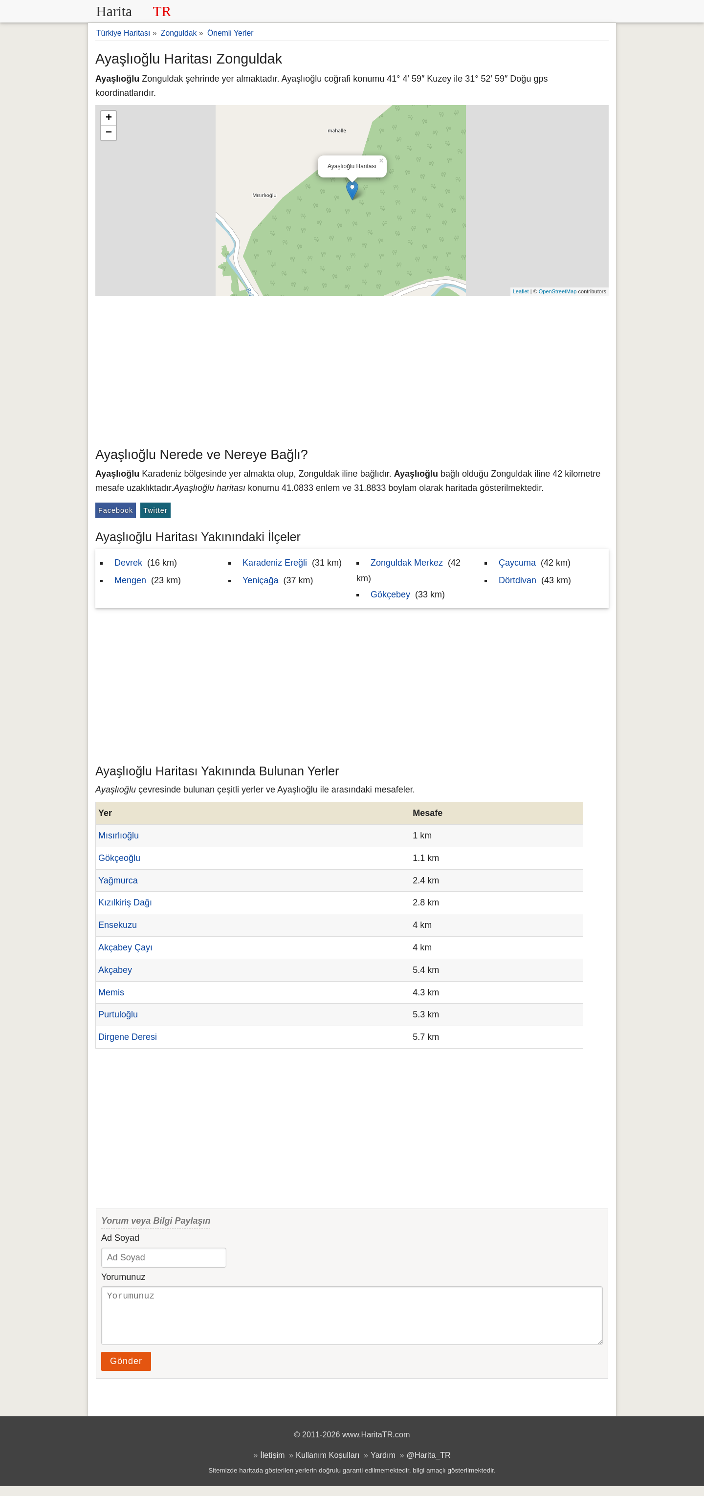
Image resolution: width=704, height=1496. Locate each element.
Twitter (155, 510)
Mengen (130, 580)
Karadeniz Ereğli (274, 563)
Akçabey (115, 970)
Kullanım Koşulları (327, 1464)
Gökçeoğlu (119, 858)
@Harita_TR (429, 1464)
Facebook (115, 510)
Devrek (128, 563)
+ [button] (109, 118)
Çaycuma (517, 563)
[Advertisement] (352, 369)
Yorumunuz (123, 1277)
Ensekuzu (117, 925)
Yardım (383, 1464)
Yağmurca (118, 880)
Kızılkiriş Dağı (125, 902)
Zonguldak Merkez (407, 563)
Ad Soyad (120, 1238)
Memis (111, 992)
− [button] (109, 133)
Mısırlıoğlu (118, 835)
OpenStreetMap (558, 291)
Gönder (126, 1371)
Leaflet (521, 291)
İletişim (272, 1464)
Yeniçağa (260, 580)
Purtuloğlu (118, 1014)
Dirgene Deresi (127, 1037)
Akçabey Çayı (125, 947)
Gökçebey (390, 594)
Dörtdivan (517, 580)
